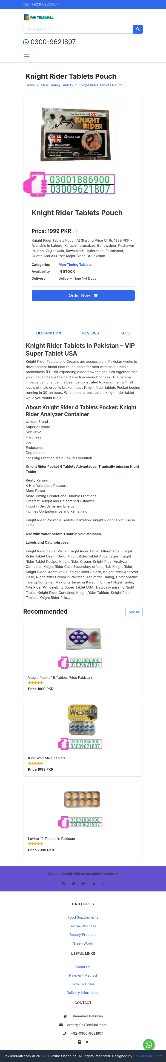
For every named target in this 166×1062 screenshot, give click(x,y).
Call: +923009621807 (41, 4)
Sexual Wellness (83, 926)
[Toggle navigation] (27, 56)
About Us (83, 967)
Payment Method (83, 975)
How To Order (83, 984)
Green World (83, 943)
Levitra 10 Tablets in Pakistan (51, 838)
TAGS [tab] (125, 333)
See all (134, 612)
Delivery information (83, 992)
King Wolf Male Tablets (46, 758)
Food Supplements (83, 917)
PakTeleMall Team (148, 1056)
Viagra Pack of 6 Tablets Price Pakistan (60, 677)
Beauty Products (82, 934)
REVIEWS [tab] (90, 333)
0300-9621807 (49, 42)
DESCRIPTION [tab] (48, 333)
